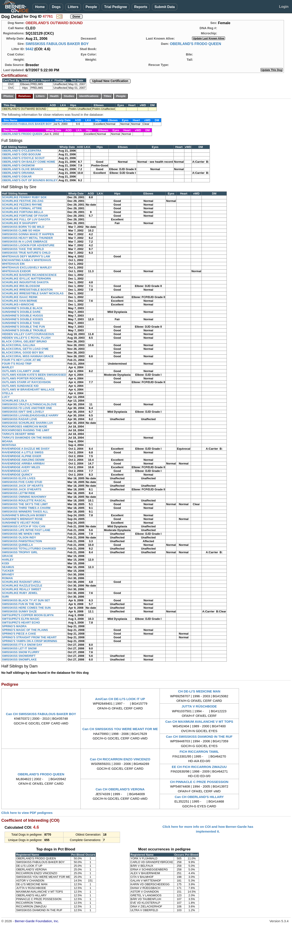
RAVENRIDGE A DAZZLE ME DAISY (26, 448)
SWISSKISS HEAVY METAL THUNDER (27, 238)
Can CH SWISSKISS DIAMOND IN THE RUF (199, 736)
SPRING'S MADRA (14, 626)
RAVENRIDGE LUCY (15, 471)
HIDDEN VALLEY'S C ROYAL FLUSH (26, 337)
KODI (5, 563)
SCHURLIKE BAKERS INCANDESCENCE (29, 275)
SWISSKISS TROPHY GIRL (20, 552)
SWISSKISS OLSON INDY (19, 537)
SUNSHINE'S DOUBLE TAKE (21, 323)
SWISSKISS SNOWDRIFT (19, 655)
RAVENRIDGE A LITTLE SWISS (22, 452)
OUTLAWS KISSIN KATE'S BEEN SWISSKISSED (34, 374)
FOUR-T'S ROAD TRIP (17, 363)
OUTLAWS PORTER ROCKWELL (24, 378)
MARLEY (8, 367)
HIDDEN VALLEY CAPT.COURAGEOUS (28, 334)
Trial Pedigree (115, 7)
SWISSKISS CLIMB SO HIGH (21, 230)
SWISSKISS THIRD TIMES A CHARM (26, 508)
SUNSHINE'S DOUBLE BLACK (22, 308)
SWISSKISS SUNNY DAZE (19, 611)
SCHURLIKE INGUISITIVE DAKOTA (25, 282)
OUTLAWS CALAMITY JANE (21, 371)
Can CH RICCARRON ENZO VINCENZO (120, 759)
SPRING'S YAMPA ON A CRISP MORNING (29, 641)
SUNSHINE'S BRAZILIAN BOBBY (24, 515)
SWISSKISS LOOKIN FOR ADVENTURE (28, 245)
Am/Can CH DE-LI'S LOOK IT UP (120, 699)
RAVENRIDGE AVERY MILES (21, 467)
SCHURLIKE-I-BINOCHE (18, 304)
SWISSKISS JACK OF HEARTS (22, 485)
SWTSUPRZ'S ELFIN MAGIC (21, 618)
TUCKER (8, 570)
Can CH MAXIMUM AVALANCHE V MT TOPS (199, 721)
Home (40, 7)
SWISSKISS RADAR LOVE (19, 419)
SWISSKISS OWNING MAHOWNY (24, 496)
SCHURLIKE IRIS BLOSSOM (21, 286)
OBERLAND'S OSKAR (17, 176)
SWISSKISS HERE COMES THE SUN (26, 607)
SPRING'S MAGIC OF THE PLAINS (25, 630)
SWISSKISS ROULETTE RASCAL (24, 500)
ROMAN (7, 578)
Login (284, 6)
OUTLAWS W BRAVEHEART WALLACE (28, 389)
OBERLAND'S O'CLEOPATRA (21, 150)
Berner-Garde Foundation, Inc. (37, 921)
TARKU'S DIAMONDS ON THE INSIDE (27, 437)
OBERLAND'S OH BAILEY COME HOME (28, 161)
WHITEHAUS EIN (13, 263)
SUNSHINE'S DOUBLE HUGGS (22, 315)
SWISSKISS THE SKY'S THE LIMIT (25, 504)
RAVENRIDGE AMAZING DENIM (23, 459)
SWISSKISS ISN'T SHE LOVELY (23, 411)
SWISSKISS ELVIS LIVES (18, 478)
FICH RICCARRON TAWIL (199, 751)
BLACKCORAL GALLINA (18, 345)
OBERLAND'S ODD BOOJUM (21, 154)
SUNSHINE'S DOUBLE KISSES (22, 319)
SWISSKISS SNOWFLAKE (19, 659)
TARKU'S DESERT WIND (18, 434)
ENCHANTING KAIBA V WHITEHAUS (26, 260)
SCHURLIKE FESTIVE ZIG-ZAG (22, 201)
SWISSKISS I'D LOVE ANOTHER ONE (27, 408)
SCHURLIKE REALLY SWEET (21, 589)
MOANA (7, 441)
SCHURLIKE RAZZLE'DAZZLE (22, 585)
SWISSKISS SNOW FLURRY (20, 652)
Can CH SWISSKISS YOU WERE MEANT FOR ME (120, 729)
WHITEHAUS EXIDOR (16, 271)
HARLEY (7, 559)
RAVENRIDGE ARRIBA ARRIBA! (23, 463)
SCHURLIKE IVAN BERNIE (19, 300)
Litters (73, 7)
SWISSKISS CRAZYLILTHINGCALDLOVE (29, 404)
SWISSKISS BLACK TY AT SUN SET (26, 600)
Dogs (56, 7)
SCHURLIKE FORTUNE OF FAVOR (25, 215)
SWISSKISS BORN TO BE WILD (23, 226)
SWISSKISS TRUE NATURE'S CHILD (26, 252)
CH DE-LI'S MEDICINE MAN (199, 691)
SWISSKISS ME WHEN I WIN (21, 533)
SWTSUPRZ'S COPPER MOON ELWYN (27, 615)
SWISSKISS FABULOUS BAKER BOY (57, 44)
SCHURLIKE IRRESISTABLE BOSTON (27, 289)
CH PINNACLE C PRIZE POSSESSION (199, 782)
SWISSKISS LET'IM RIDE (18, 493)
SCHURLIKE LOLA (14, 400)
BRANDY (8, 574)
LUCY (6, 397)
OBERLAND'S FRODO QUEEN (195, 44)
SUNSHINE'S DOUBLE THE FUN (23, 326)
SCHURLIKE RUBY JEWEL (20, 593)
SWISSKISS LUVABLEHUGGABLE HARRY (30, 415)
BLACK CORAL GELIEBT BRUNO (24, 341)
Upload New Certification (110, 81)
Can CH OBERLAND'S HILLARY (199, 797)
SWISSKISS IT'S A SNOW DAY (22, 644)
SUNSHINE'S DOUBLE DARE (21, 311)
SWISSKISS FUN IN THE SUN (21, 604)
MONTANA (9, 445)
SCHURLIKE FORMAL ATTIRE (22, 208)
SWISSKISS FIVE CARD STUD (22, 482)
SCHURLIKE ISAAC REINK (20, 297)
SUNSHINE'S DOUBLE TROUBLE (24, 330)
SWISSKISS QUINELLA (17, 544)
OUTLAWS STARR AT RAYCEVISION (26, 382)
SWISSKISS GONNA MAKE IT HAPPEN (28, 234)
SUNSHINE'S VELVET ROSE (21, 522)
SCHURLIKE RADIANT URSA (21, 581)
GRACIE (7, 556)
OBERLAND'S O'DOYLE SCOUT (23, 158)
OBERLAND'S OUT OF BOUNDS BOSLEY (29, 180)
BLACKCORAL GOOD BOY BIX (23, 352)
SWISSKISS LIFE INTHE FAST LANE (26, 530)
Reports (140, 7)
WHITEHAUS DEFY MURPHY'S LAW (26, 256)
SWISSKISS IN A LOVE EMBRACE (24, 241)
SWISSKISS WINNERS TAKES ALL (25, 511)
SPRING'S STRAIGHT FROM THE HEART (29, 637)
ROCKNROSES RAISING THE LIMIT (25, 430)
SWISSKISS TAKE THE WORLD (23, 249)
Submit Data (164, 7)
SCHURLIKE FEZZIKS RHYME (22, 204)
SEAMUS (8, 567)
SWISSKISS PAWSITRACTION (22, 541)
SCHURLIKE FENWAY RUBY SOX (24, 197)
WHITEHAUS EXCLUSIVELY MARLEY (27, 267)
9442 (29, 49)
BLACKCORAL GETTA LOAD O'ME (25, 348)
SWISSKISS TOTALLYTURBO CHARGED (29, 548)
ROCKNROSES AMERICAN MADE (24, 426)
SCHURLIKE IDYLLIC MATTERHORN (26, 278)
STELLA (7, 393)
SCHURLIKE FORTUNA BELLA (22, 212)
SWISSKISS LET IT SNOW (19, 648)
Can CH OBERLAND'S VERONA (120, 789)
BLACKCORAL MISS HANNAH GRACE (27, 356)
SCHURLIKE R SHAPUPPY (20, 223)
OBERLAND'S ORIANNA (18, 172)
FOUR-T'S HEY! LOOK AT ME (21, 360)
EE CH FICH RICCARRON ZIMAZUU (199, 767)
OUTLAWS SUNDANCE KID (20, 385)
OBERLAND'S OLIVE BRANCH (22, 169)
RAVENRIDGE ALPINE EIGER (21, 456)
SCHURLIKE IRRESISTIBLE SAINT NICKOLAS (32, 293)
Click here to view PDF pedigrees (27, 813)
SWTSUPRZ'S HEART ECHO (21, 622)
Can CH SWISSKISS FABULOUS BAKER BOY (41, 714)
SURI (5, 596)
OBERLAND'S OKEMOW (18, 165)
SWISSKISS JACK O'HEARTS (22, 489)
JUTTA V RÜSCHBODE (199, 706)
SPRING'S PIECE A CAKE (19, 633)
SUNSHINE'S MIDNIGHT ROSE (22, 519)
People (91, 7)
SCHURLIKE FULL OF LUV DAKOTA (26, 219)
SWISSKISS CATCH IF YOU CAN (23, 526)
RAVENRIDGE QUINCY (17, 474)
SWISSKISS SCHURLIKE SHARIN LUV (27, 422)
